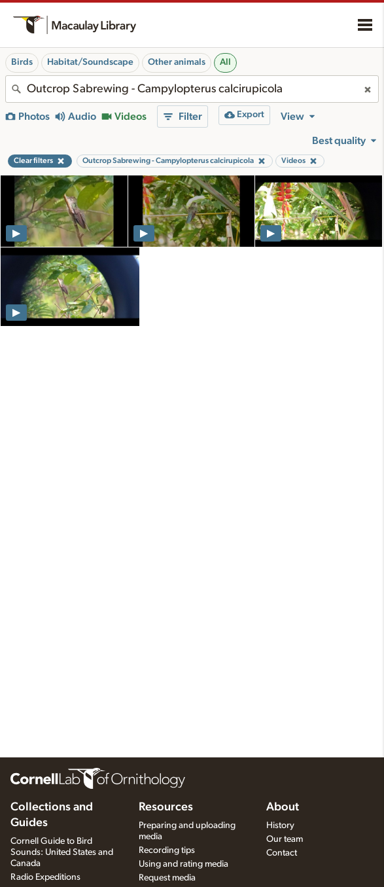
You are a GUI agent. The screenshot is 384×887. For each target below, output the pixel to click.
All (225, 62)
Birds (22, 62)
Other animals (176, 62)
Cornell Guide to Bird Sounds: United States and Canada (61, 852)
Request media (167, 877)
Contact (281, 853)
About (282, 807)
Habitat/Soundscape (90, 62)
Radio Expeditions (45, 877)
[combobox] (192, 89)
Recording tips (167, 850)
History (280, 825)
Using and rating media (183, 864)
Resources (166, 807)
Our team (284, 839)
